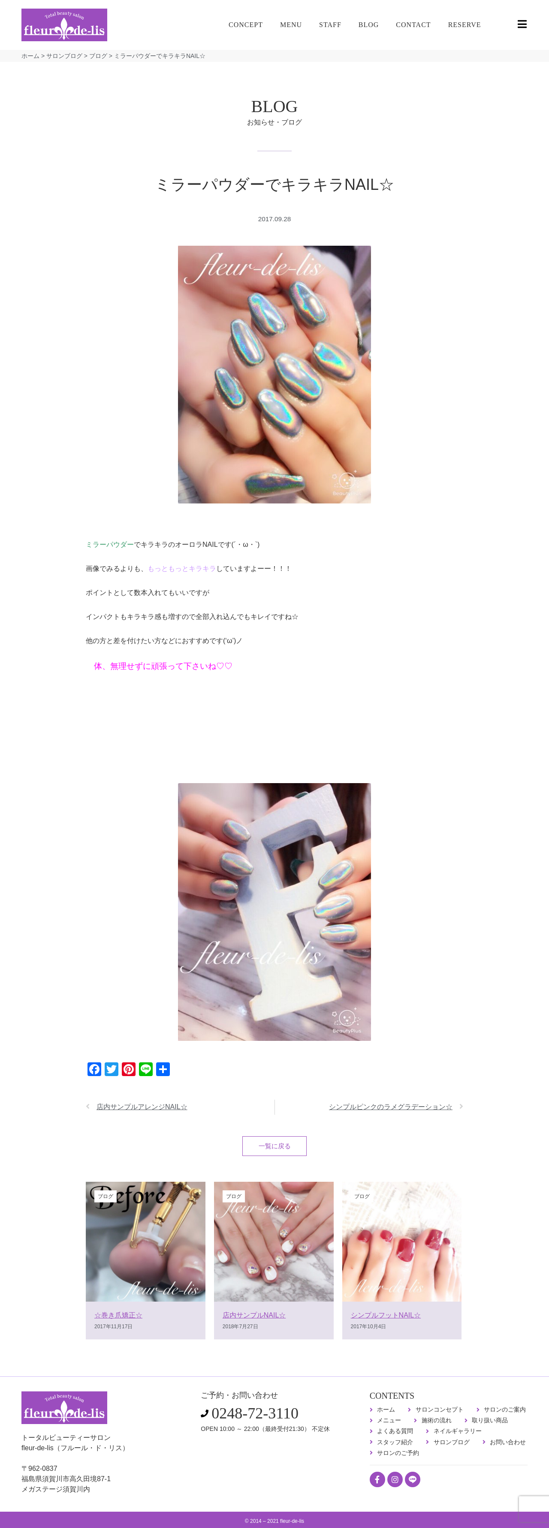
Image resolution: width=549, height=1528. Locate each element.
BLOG (369, 24)
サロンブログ (64, 55)
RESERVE (464, 24)
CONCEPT (246, 24)
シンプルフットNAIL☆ (386, 1317)
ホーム (30, 55)
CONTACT (413, 24)
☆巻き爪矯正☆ (118, 1317)
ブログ (98, 55)
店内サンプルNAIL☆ (254, 1317)
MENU (291, 24)
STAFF (330, 24)
